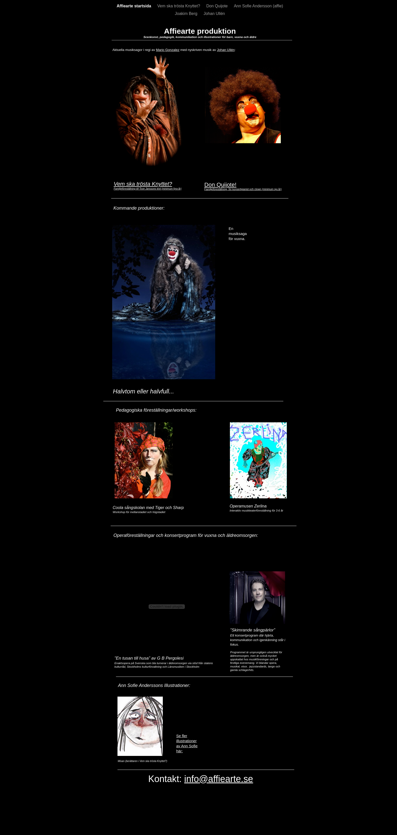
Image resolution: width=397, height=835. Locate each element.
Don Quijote (217, 6)
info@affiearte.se (218, 779)
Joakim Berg (186, 13)
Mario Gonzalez (168, 50)
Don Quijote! (220, 184)
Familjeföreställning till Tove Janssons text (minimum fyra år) (148, 188)
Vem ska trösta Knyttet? (179, 6)
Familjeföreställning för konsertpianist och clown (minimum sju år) (243, 189)
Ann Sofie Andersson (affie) (258, 6)
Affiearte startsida (134, 6)
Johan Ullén (214, 13)
